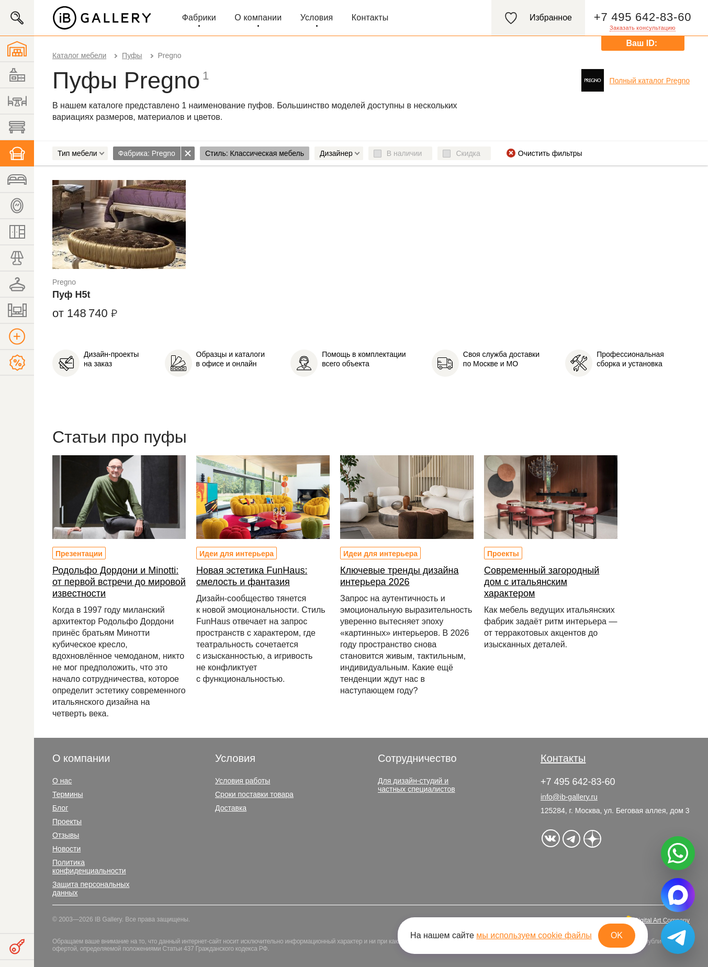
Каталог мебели (79, 55)
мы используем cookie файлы (534, 935)
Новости (66, 849)
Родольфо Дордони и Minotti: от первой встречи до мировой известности (119, 582)
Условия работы (242, 781)
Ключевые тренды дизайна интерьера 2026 (399, 576)
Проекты (503, 553)
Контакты (370, 17)
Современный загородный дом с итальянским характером (541, 582)
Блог (60, 808)
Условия (316, 17)
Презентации (79, 553)
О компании (258, 17)
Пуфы (132, 55)
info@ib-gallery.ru (569, 797)
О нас (62, 781)
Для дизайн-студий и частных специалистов (416, 785)
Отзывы (65, 835)
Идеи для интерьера (236, 553)
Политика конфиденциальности (89, 866)
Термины (67, 794)
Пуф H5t (71, 294)
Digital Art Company (662, 920)
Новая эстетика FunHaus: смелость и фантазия (251, 576)
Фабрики (199, 17)
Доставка (230, 808)
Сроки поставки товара (254, 794)
